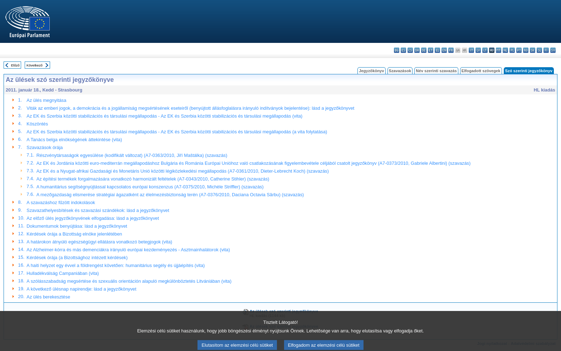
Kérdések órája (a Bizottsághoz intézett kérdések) (76, 257)
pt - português (519, 50)
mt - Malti (498, 50)
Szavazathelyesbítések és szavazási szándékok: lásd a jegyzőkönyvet (97, 210)
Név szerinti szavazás (436, 71)
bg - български (396, 50)
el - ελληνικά (437, 50)
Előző (15, 65)
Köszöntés (37, 124)
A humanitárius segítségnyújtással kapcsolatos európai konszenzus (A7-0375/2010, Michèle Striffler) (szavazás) (150, 186)
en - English (444, 50)
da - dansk (417, 50)
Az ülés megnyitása (46, 100)
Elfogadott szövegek (481, 71)
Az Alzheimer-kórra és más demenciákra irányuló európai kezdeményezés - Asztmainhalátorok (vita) (128, 249)
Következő (34, 65)
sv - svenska (553, 50)
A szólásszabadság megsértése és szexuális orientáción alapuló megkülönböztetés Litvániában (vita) (128, 281)
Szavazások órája (44, 147)
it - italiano (471, 50)
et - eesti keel (430, 50)
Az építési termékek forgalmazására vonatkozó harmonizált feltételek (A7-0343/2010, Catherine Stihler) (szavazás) (152, 179)
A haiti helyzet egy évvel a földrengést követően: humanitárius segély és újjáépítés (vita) (115, 265)
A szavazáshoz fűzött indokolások (60, 202)
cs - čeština (410, 50)
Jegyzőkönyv (371, 71)
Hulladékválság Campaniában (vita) (62, 273)
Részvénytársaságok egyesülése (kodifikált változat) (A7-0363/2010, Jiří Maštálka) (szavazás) (131, 155)
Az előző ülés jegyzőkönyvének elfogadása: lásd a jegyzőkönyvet (92, 218)
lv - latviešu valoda (478, 50)
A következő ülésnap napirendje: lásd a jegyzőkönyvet (81, 289)
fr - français (451, 50)
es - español (403, 50)
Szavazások (400, 71)
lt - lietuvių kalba (485, 50)
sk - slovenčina (532, 50)
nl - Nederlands (505, 50)
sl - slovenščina (539, 50)
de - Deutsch (423, 50)
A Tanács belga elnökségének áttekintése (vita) (74, 139)
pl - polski (512, 50)
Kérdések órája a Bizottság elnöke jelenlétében (74, 234)
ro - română (525, 50)
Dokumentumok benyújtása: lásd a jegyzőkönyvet (76, 226)
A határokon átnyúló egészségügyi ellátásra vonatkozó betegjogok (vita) (99, 241)
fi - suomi (546, 50)
